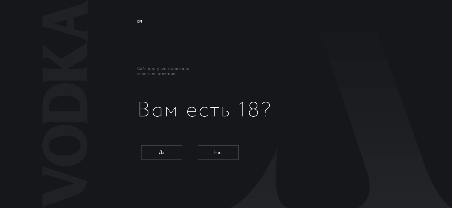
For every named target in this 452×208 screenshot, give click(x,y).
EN (139, 21)
